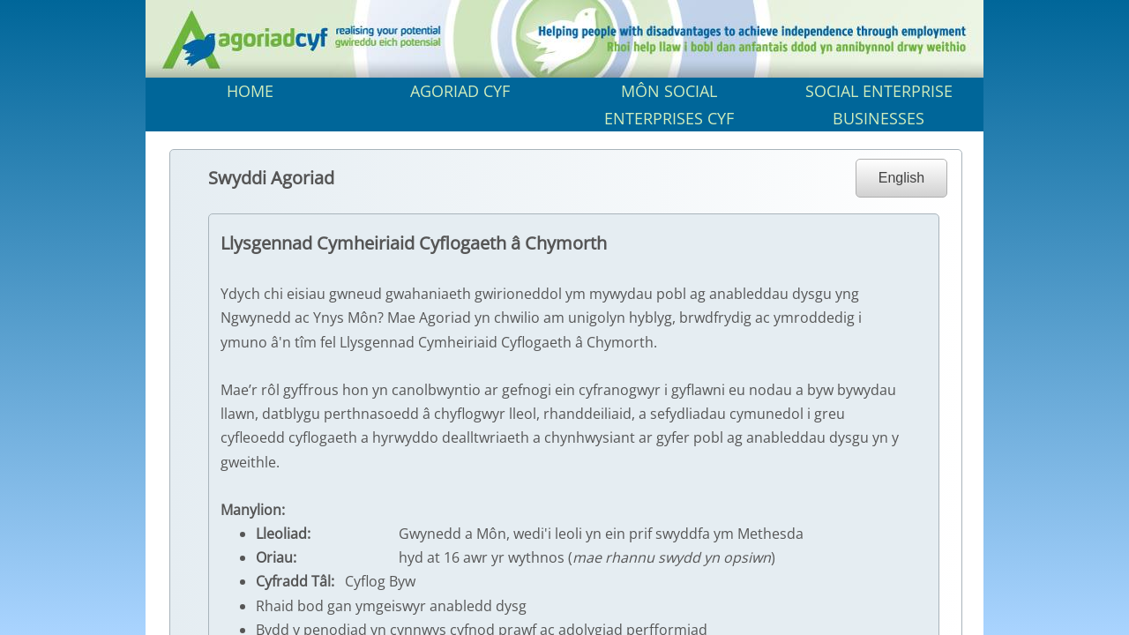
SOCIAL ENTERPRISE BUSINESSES (879, 104)
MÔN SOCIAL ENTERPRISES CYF (669, 104)
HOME (250, 90)
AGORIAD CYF (460, 90)
